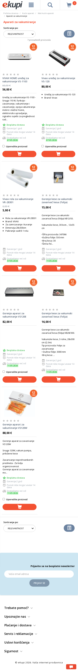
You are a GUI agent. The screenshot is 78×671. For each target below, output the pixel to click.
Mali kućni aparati (46, 13)
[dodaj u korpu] (19, 154)
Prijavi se (39, 583)
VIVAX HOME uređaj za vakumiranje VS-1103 (15, 80)
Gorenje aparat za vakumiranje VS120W (15, 426)
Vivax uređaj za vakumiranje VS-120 (58, 80)
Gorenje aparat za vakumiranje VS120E (14, 315)
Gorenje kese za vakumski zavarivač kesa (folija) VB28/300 (57, 315)
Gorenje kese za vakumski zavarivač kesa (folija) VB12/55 (57, 200)
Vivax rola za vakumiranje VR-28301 (18, 200)
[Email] (39, 574)
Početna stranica (10, 13)
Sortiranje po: (10, 27)
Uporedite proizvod (14, 146)
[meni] (31, 5)
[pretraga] (50, 5)
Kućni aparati (28, 13)
